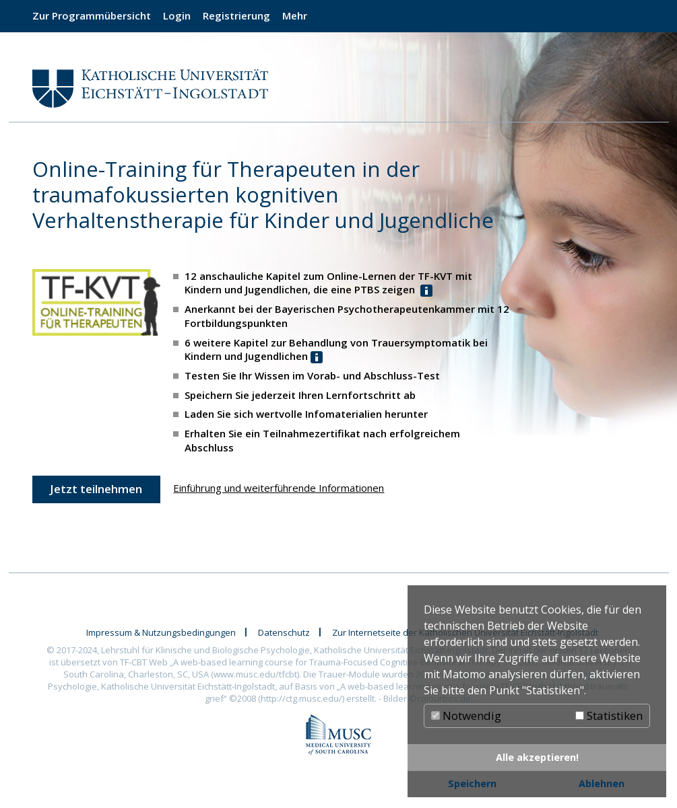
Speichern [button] (472, 783)
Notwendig (466, 715)
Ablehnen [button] (601, 783)
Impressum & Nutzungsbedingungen (161, 632)
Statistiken (609, 715)
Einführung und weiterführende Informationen (278, 487)
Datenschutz (284, 632)
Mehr (294, 15)
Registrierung (236, 15)
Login (177, 15)
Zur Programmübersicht (91, 15)
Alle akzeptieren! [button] (537, 757)
